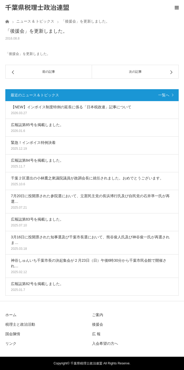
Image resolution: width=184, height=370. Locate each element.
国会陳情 (12, 334)
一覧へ (163, 95)
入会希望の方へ (105, 343)
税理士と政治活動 (20, 324)
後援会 (97, 324)
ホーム (10, 315)
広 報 (96, 334)
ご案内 (97, 315)
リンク (10, 343)
